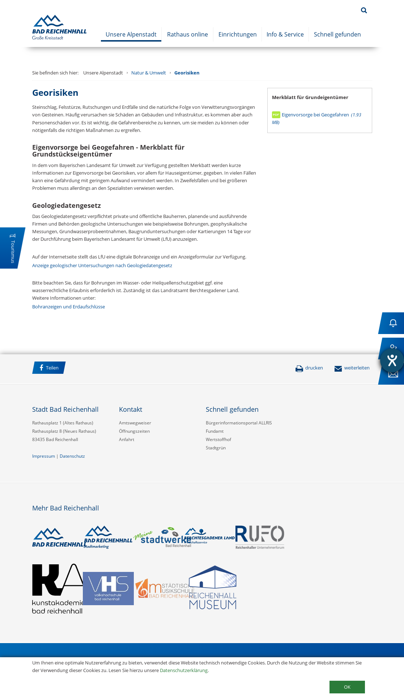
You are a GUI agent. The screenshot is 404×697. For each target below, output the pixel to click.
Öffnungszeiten (134, 431)
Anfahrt (126, 439)
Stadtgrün (216, 448)
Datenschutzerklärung (184, 670)
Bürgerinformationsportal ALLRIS (239, 423)
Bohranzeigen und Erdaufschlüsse (68, 306)
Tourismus (13, 251)
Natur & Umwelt (148, 72)
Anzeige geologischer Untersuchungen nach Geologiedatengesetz (102, 265)
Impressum (43, 456)
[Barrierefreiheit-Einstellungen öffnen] (392, 360)
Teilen (49, 367)
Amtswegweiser (135, 423)
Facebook (79, 369)
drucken (309, 367)
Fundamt (215, 431)
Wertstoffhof (218, 439)
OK (347, 687)
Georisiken (187, 72)
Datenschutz (72, 456)
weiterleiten (352, 367)
